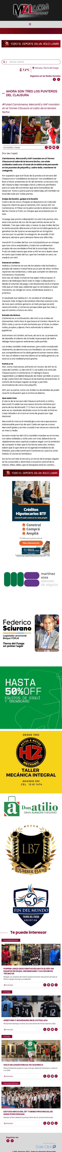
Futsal (17, 147)
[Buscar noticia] (34, 62)
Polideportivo (11, 940)
